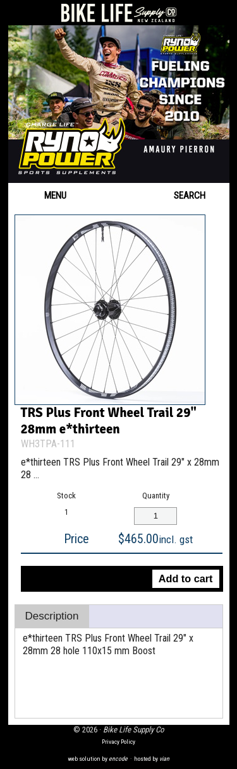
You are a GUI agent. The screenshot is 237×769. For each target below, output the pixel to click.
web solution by (98, 758)
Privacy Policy (118, 741)
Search (198, 195)
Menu (43, 195)
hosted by (151, 758)
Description (52, 616)
